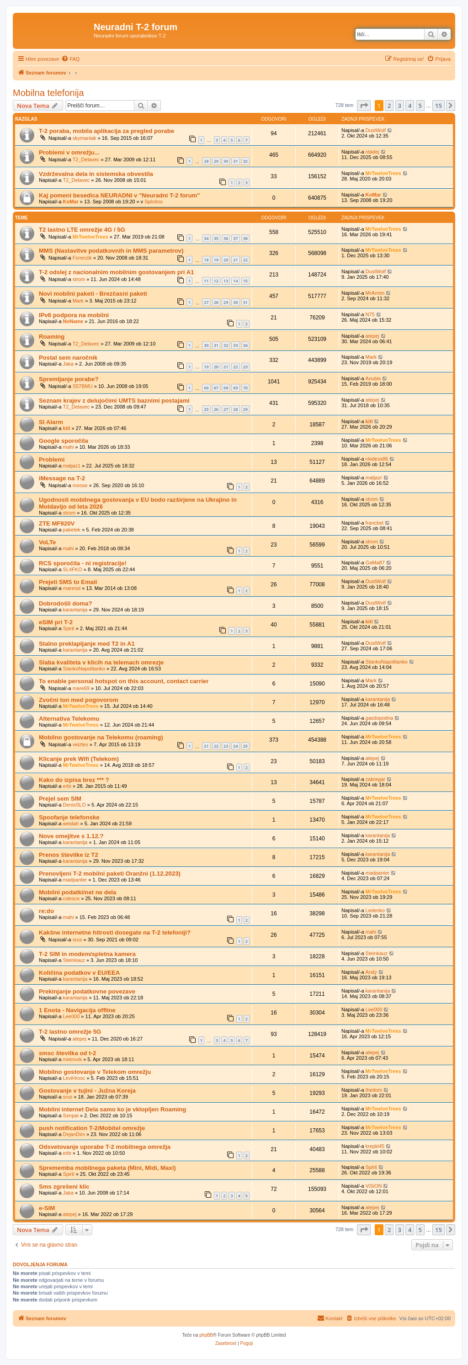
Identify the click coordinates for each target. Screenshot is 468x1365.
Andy (371, 972)
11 (206, 281)
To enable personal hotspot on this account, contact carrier (123, 681)
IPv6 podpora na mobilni (74, 315)
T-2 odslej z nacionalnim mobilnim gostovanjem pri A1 (116, 272)
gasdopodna (380, 718)
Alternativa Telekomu (69, 718)
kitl (66, 428)
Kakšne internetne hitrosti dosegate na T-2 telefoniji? (115, 932)
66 (206, 388)
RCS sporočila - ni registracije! (83, 563)
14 (235, 281)
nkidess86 (377, 459)
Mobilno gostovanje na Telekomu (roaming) (101, 737)
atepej (372, 336)
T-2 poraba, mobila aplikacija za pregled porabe (106, 130)
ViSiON (374, 1186)
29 (216, 161)
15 (245, 281)
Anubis (373, 378)
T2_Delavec (86, 159)
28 (206, 161)
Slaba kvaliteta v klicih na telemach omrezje (101, 662)
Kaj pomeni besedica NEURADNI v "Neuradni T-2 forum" (119, 195)
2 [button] (389, 105)
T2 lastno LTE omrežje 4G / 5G (82, 229)
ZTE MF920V (56, 523)
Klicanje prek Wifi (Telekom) (79, 758)
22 (245, 260)
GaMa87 (375, 562)
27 (206, 302)
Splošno (153, 201)
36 (225, 238)
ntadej (372, 151)
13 (225, 281)
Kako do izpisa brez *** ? (74, 779)
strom (79, 279)
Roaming (51, 336)
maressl (72, 588)
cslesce (71, 898)
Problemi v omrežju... (69, 152)
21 (235, 260)
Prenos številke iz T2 (68, 854)
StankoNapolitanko (84, 668)
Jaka (68, 363)
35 (216, 238)
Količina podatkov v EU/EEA (79, 972)
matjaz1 (72, 465)
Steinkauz (74, 960)
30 (225, 161)
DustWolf (376, 130)
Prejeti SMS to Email (68, 582)
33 (235, 345)
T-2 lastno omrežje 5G (70, 1031)
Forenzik (82, 257)
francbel (374, 523)
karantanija (75, 609)
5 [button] (420, 105)
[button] (364, 105)
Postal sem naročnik (68, 357)
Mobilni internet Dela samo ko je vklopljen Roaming (112, 1109)
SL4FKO (72, 569)
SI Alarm (51, 422)
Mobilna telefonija (48, 93)
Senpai (71, 1115)
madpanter (75, 879)
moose (80, 485)
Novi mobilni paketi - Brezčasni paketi (93, 293)
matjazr (374, 477)
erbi (67, 786)
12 (216, 281)
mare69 (81, 688)
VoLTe (47, 542)
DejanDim (74, 1134)
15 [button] (438, 105)
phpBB (206, 1335)
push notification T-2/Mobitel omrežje (92, 1128)
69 (235, 388)
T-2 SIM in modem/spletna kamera (87, 954)
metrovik (72, 1059)
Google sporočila (63, 440)
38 (245, 238)
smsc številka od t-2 (67, 1053)
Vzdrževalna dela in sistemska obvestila (96, 173)
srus (77, 939)
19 (216, 260)
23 (245, 367)
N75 (370, 314)
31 (235, 161)
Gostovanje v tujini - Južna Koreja (87, 1090)
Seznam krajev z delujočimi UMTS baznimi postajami (114, 400)
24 (235, 746)
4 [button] (409, 105)
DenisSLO (74, 804)
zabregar (375, 779)
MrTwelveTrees (383, 173)
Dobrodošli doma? (65, 603)
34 (206, 238)
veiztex (80, 744)
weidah (71, 823)
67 (216, 388)
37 (235, 238)
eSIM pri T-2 (56, 622)
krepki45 (375, 1146)
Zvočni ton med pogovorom (78, 699)
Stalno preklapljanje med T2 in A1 (87, 643)
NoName (73, 321)
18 (206, 260)
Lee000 (71, 1016)
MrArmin (375, 293)
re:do (46, 911)
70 (245, 388)
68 (225, 388)
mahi (68, 447)
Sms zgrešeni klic (64, 1186)
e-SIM (47, 1208)
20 (225, 260)
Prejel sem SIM (60, 798)
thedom (374, 1090)
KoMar (71, 201)
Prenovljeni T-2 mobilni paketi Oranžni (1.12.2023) (110, 873)
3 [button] (399, 105)
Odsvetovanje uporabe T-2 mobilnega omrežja (104, 1146)
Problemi (51, 459)
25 (206, 409)
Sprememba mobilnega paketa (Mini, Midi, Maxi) (107, 1167)
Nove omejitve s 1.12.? (71, 836)
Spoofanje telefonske (69, 817)
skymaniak (84, 138)
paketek (72, 529)
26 (216, 409)
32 (245, 161)
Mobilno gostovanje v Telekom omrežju (95, 1071)
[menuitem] (70, 58)
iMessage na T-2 (62, 478)
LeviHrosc (74, 1078)
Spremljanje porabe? (68, 379)
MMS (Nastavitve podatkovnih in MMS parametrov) (111, 250)
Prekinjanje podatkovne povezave (87, 991)
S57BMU (83, 386)
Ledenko (375, 910)
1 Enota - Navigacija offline (77, 1010)
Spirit (68, 628)
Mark (78, 300)
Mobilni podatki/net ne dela (77, 892)
